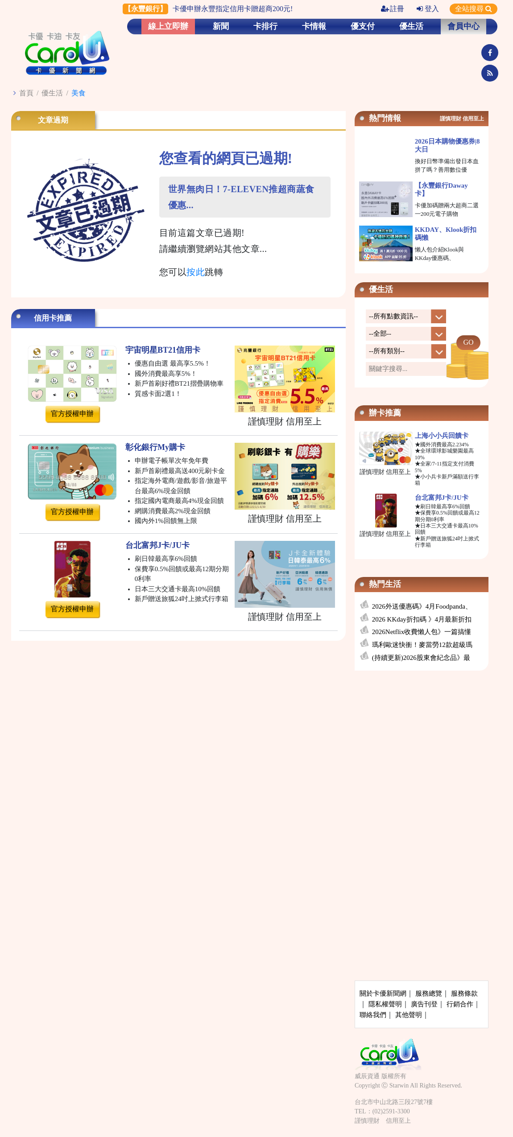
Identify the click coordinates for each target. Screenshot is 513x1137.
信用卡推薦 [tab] (53, 318)
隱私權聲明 (385, 1004)
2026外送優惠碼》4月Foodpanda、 (422, 606)
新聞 (221, 26)
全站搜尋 (473, 8)
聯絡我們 (373, 1014)
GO (468, 342)
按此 (195, 272)
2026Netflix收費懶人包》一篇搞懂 (422, 631)
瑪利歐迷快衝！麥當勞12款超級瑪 (422, 644)
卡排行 (265, 26)
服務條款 (464, 993)
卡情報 (314, 26)
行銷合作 (460, 1004)
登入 (428, 8)
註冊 (392, 8)
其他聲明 (408, 1014)
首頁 (26, 93)
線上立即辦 (168, 26)
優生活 (411, 26)
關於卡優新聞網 (383, 993)
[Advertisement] (421, 744)
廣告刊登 (424, 1004)
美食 (78, 93)
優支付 (363, 26)
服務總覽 (428, 993)
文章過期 (53, 120)
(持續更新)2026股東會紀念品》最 (421, 657)
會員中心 (463, 26)
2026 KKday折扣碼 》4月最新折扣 (422, 619)
